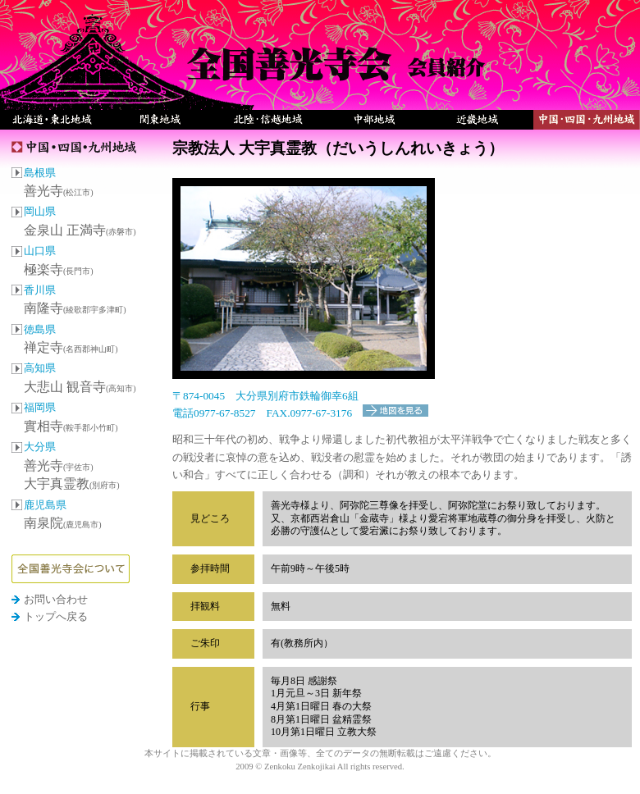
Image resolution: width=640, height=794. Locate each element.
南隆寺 (75, 308)
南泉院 (63, 523)
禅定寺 (71, 347)
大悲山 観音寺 (80, 387)
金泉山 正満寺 (80, 230)
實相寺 (71, 426)
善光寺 (59, 191)
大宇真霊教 (72, 484)
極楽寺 (59, 269)
